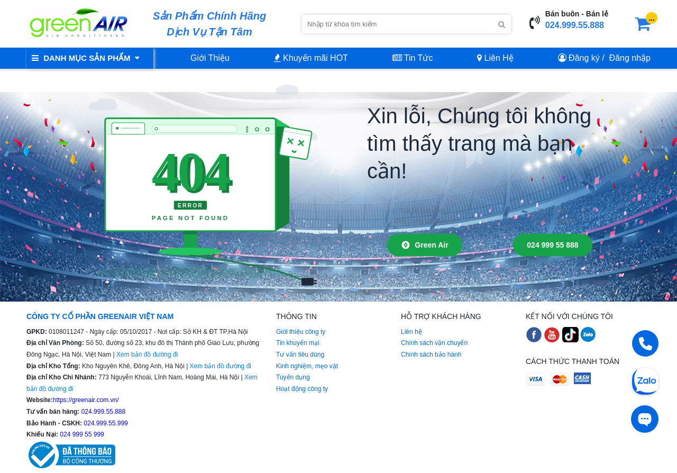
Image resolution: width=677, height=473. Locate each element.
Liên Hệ (495, 57)
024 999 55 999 (81, 434)
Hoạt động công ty (302, 389)
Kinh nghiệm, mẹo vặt (307, 366)
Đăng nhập (630, 57)
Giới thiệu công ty (300, 331)
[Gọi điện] (645, 343)
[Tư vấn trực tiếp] (644, 419)
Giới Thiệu (210, 57)
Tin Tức (412, 57)
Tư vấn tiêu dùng (300, 354)
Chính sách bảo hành (431, 354)
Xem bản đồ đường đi (147, 354)
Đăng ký (584, 57)
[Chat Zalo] (645, 380)
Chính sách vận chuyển (434, 343)
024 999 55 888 (552, 245)
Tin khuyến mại (297, 343)
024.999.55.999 (105, 423)
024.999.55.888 (574, 25)
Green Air (424, 245)
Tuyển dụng (293, 377)
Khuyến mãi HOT (311, 57)
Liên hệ (411, 331)
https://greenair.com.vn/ (86, 400)
